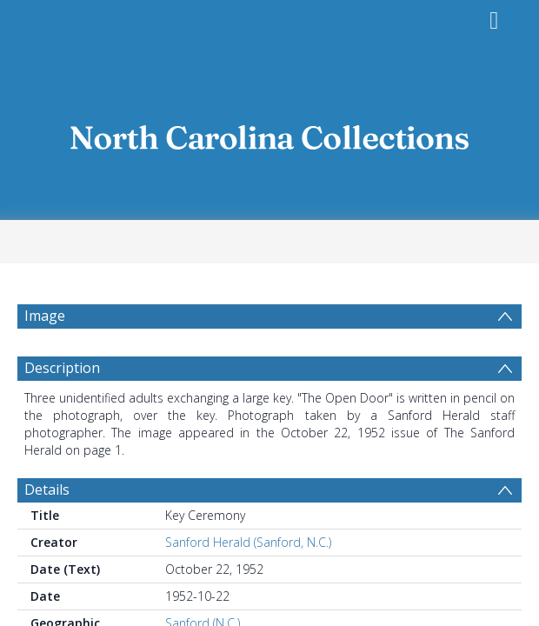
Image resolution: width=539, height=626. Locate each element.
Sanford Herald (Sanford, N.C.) (248, 542)
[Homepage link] (269, 132)
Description (62, 367)
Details (47, 489)
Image (44, 315)
